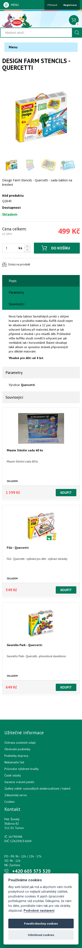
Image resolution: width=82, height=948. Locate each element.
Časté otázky (12, 775)
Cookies (9, 802)
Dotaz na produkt (19, 264)
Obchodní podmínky (17, 749)
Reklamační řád (14, 762)
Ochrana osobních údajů (20, 743)
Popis (13, 281)
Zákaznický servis (15, 795)
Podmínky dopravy (16, 756)
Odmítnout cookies (41, 935)
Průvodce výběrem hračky (21, 769)
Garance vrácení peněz (19, 782)
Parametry (16, 292)
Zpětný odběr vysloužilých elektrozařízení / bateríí (37, 788)
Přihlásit (52, 5)
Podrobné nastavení (39, 911)
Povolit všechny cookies (41, 923)
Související (16, 304)
